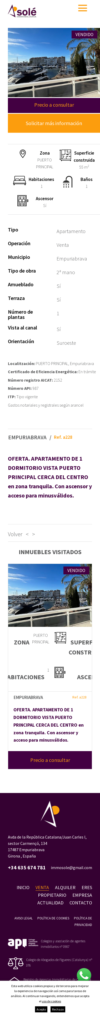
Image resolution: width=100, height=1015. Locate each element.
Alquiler (65, 887)
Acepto (41, 1009)
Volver (15, 534)
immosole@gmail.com (71, 867)
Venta (42, 887)
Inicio (23, 887)
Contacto (80, 903)
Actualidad (50, 903)
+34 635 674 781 (27, 867)
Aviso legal (23, 918)
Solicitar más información (54, 123)
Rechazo (58, 1009)
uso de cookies (51, 1001)
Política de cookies (53, 918)
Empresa (82, 895)
